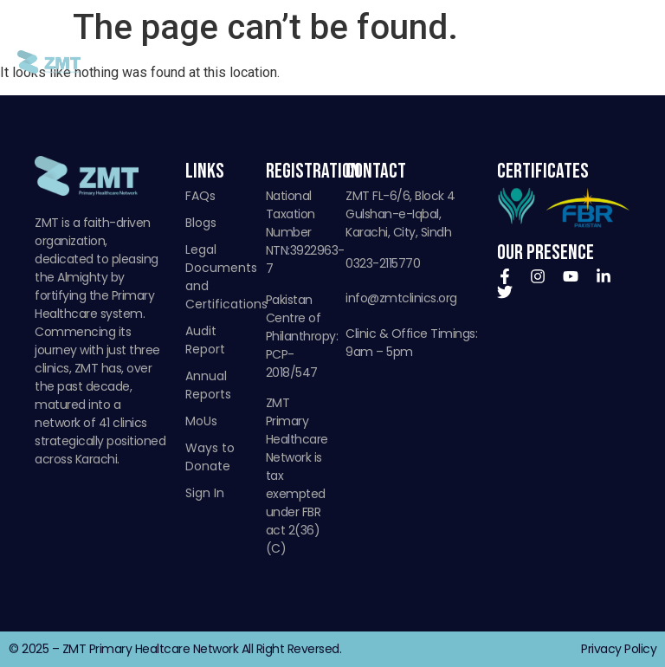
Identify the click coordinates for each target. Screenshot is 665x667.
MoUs (201, 421)
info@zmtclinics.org (401, 298)
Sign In (204, 493)
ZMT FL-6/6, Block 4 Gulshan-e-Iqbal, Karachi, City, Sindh (400, 214)
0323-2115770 (382, 263)
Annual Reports (208, 385)
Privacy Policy (618, 648)
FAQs (200, 195)
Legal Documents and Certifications (217, 277)
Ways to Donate (210, 457)
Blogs (200, 222)
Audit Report (205, 340)
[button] (633, 62)
